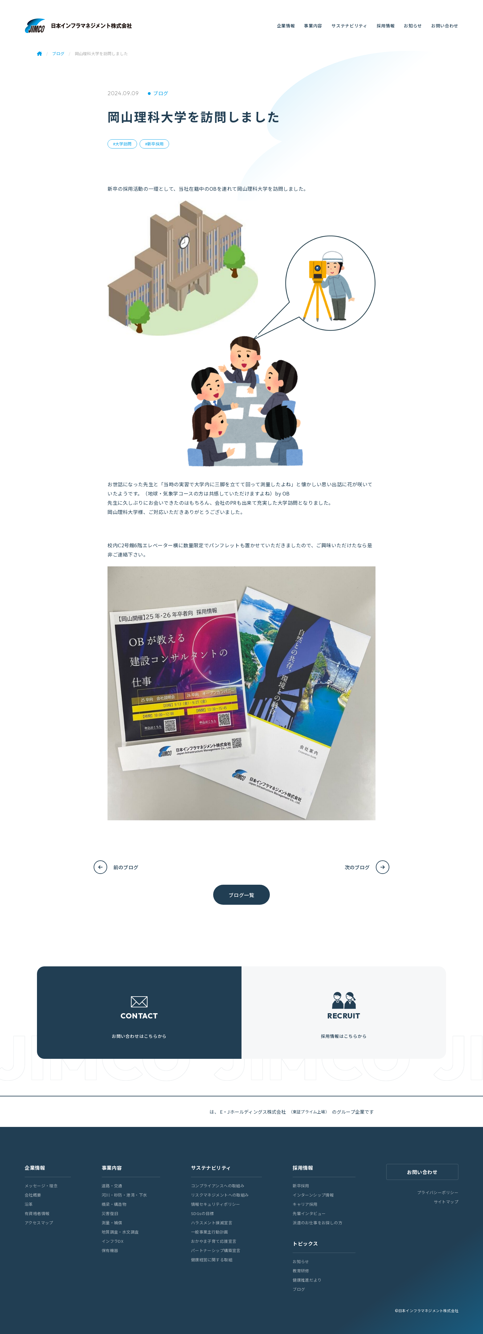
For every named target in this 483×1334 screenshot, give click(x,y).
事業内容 (313, 25)
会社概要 (33, 1195)
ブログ (160, 93)
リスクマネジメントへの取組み (220, 1195)
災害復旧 (110, 1213)
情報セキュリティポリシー (215, 1204)
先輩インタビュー (309, 1213)
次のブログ (357, 867)
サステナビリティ (349, 25)
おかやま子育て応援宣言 (214, 1241)
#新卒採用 (154, 144)
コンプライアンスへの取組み (217, 1186)
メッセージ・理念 (41, 1186)
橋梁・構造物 (114, 1204)
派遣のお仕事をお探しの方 (317, 1223)
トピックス (305, 1243)
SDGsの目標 (202, 1213)
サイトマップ (446, 1202)
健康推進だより (307, 1280)
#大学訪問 (122, 144)
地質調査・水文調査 (120, 1232)
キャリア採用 (305, 1204)
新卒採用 (301, 1186)
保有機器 (110, 1250)
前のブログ (125, 867)
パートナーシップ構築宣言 (216, 1250)
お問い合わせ (444, 25)
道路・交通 (112, 1186)
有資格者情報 (37, 1213)
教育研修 (301, 1271)
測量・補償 (112, 1223)
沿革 (29, 1204)
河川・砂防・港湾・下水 (124, 1195)
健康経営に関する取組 (211, 1260)
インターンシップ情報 (313, 1195)
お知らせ (413, 25)
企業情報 (286, 25)
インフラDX (113, 1241)
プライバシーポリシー (437, 1192)
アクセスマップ (39, 1223)
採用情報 (386, 25)
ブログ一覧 (241, 895)
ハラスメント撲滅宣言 (211, 1223)
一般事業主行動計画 (209, 1232)
